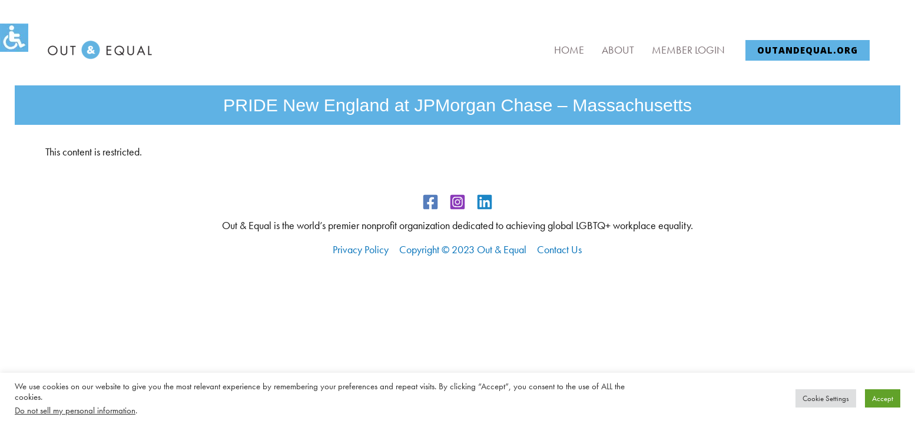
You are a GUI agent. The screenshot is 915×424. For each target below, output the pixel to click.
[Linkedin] (484, 202)
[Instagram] (457, 202)
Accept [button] (882, 398)
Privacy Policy (361, 249)
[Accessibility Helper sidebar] (14, 38)
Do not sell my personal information (75, 410)
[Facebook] (430, 202)
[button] (807, 50)
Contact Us (559, 249)
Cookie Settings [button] (826, 398)
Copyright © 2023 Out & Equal (462, 249)
